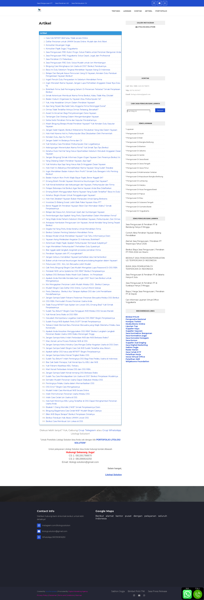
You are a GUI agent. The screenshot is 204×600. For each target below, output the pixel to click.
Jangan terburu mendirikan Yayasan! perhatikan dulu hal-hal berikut (76, 257)
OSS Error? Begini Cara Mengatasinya (63, 387)
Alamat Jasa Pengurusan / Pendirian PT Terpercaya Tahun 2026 (143, 242)
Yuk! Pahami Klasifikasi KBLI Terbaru (62, 366)
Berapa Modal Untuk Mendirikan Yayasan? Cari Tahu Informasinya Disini (78, 236)
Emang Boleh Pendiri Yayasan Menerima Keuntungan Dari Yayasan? (77, 181)
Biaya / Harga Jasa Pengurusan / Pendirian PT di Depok (145, 292)
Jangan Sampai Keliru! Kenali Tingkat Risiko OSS (67, 355)
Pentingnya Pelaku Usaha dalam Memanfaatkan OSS (70, 383)
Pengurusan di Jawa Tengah (138, 164)
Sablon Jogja (118, 591)
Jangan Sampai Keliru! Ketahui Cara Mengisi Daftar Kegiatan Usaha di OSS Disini (82, 344)
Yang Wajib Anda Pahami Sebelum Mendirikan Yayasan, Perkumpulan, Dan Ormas (83, 219)
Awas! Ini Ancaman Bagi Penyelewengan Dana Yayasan (71, 113)
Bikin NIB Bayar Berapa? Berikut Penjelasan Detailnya (70, 414)
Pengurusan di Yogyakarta (138, 211)
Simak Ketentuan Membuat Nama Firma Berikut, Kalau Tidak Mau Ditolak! (79, 95)
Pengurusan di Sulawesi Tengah (140, 202)
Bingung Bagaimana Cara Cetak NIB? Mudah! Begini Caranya (73, 411)
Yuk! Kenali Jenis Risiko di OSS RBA (62, 314)
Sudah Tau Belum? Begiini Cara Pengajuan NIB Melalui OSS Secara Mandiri (80, 311)
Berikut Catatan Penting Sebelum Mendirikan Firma (69, 232)
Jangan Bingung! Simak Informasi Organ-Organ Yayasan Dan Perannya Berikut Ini (83, 157)
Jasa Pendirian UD (62, 3)
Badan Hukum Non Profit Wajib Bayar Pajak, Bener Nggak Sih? (74, 177)
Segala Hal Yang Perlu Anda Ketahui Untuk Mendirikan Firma (73, 229)
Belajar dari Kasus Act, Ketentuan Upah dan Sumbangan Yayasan (75, 212)
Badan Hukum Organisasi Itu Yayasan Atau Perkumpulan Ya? (73, 99)
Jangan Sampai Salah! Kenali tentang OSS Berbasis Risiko (72, 373)
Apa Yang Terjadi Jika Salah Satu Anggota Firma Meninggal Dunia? (76, 106)
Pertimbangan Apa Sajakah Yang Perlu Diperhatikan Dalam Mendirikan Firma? (81, 215)
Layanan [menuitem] (127, 11)
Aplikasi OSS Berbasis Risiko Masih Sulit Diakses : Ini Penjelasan (74, 274)
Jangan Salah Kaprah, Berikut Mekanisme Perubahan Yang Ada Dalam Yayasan (81, 130)
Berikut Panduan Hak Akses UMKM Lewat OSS (67, 418)
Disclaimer (53, 595)
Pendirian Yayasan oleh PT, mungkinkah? (64, 253)
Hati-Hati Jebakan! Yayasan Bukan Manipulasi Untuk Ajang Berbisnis (76, 199)
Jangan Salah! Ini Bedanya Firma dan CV (64, 140)
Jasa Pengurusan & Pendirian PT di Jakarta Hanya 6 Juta (145, 275)
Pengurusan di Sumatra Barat (139, 207)
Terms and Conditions (66, 595)
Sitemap (78, 595)
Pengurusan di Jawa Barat (138, 159)
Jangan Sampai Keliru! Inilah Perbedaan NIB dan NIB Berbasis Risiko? (77, 337)
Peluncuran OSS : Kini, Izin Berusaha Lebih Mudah (68, 264)
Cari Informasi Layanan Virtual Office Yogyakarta (142, 301)
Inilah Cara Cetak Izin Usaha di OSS (61, 397)
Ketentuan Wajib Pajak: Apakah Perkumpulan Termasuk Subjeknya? (76, 243)
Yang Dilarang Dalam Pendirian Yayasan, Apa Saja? (68, 161)
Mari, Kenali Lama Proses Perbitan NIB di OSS (67, 341)
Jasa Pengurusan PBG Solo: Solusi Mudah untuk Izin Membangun (76, 63)
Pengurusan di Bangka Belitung (140, 142)
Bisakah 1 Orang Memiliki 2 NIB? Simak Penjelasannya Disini (73, 407)
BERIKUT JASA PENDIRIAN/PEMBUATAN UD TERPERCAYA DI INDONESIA (145, 259)
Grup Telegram (87, 430)
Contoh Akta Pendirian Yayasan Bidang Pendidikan (143, 234)
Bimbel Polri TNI (136, 591)
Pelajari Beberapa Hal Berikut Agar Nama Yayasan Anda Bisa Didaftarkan (78, 188)
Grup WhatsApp (111, 430)
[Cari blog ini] (138, 111)
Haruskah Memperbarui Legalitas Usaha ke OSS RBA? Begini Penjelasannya (80, 318)
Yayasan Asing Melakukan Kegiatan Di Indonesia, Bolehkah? (73, 239)
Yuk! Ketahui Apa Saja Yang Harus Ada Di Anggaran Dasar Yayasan (76, 164)
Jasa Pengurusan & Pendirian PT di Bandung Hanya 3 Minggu (141, 225)
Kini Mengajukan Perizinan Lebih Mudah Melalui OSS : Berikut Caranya (77, 284)
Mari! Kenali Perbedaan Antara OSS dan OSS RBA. (68, 369)
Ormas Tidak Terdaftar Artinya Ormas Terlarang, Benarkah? (72, 109)
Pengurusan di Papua (136, 194)
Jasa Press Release (157, 591)
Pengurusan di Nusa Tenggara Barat (142, 189)
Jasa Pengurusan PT (44, 3)
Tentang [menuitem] (116, 11)
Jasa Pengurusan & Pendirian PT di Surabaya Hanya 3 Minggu (141, 284)
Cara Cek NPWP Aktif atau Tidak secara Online (67, 38)
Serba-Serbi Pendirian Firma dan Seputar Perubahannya (71, 120)
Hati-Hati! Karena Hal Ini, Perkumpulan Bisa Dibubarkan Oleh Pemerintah (79, 133)
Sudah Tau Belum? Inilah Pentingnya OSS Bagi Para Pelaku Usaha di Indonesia (81, 359)
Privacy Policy (42, 595)
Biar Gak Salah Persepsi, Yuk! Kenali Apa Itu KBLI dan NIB (72, 362)
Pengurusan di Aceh (135, 133)
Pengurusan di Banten (136, 146)
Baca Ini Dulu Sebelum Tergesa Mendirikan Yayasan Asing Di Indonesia (78, 70)
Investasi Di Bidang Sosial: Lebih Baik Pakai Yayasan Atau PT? (73, 202)
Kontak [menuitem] (138, 11)
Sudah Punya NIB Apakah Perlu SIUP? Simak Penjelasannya (73, 321)
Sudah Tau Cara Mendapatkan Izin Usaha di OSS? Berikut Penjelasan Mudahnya (82, 376)
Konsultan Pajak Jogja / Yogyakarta (62, 48)
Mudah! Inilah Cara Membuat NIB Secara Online (67, 390)
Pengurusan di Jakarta (136, 151)
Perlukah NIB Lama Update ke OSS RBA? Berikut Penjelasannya (75, 271)
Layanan (130, 129)
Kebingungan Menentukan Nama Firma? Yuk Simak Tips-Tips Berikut (77, 147)
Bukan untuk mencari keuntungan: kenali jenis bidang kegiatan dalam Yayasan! (81, 260)
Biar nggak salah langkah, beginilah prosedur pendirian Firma (73, 250)
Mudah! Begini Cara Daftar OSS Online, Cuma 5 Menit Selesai (73, 288)
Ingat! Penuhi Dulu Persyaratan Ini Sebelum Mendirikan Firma (74, 79)
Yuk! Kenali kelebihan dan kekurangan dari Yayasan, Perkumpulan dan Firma (80, 185)
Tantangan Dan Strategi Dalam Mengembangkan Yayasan (72, 116)
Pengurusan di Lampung (137, 181)
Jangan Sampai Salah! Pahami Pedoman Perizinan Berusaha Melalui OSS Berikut (82, 298)
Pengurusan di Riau (135, 198)
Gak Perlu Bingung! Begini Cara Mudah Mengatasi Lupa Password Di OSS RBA (81, 267)
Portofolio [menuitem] (161, 11)
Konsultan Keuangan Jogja (58, 45)
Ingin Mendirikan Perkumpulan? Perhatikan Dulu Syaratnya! (73, 246)
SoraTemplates (51, 591)
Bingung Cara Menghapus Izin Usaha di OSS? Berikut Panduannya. (76, 66)
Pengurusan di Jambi (135, 155)
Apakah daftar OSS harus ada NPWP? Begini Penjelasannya (73, 352)
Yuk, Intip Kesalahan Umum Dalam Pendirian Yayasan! (70, 102)
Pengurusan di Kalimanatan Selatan (142, 172)
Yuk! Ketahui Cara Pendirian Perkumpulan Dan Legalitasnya (73, 144)
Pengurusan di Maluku (136, 185)
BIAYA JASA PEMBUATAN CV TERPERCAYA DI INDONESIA (139, 267)
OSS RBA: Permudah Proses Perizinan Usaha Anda (69, 301)
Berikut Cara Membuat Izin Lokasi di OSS (64, 421)
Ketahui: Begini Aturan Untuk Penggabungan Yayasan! (70, 195)
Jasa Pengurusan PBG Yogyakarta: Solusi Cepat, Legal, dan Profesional (78, 55)
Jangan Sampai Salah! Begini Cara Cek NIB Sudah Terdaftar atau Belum (78, 348)
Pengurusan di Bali (134, 138)
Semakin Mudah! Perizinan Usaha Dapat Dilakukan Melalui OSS (74, 380)
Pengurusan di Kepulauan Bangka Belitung (145, 176)
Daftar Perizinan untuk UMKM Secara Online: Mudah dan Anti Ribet (76, 41)
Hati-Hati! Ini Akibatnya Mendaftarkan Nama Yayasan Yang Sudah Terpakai (79, 168)
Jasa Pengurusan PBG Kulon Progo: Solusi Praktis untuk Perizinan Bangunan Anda (83, 52)
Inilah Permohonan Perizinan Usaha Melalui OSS (68, 394)
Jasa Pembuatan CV (79, 3)
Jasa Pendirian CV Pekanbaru (59, 59)
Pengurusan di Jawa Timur (138, 168)
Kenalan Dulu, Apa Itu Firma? (59, 137)
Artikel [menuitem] (148, 11)
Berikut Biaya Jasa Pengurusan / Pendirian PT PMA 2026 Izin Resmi (145, 250)
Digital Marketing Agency (78, 591)
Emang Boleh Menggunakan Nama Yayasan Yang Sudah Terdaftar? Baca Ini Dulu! (83, 192)
